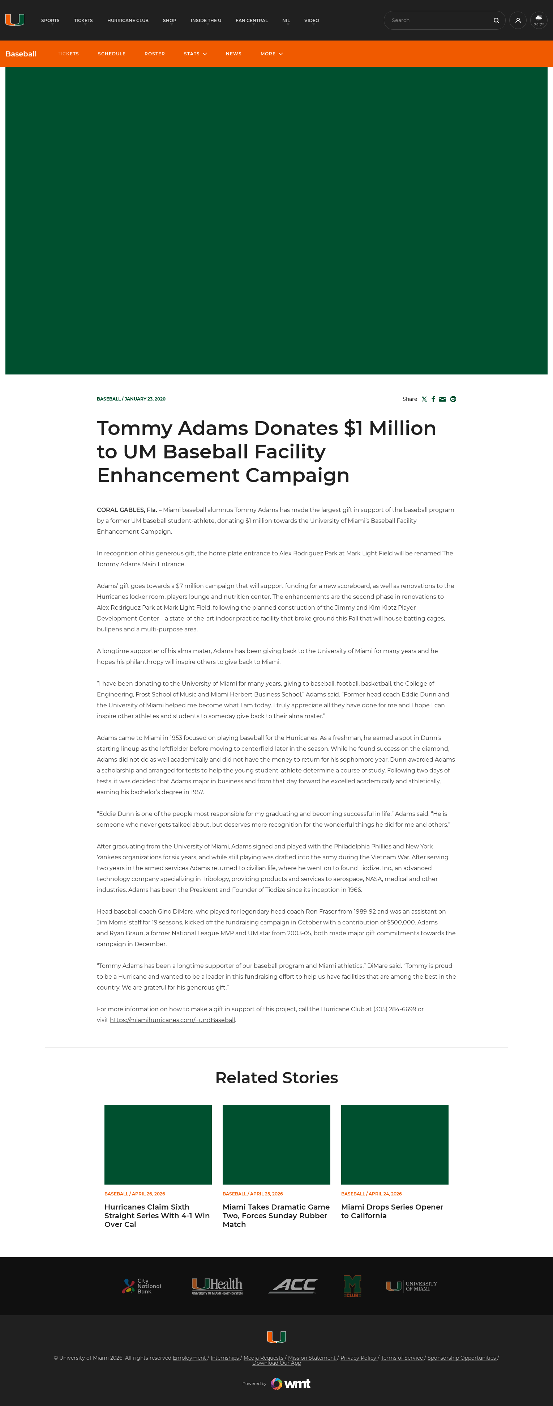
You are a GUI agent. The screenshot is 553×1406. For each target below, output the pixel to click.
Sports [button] (50, 20)
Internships (225, 1358)
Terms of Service (402, 1358)
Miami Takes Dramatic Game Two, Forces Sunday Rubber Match (276, 1216)
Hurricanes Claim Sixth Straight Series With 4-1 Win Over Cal (157, 1216)
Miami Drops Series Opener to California (392, 1211)
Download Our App (276, 1363)
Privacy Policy (359, 1358)
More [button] (268, 53)
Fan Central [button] (252, 20)
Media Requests (264, 1358)
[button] (518, 20)
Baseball (21, 54)
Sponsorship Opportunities (462, 1358)
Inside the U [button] (206, 20)
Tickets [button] (83, 20)
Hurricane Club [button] (128, 20)
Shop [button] (169, 20)
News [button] (234, 53)
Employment (190, 1358)
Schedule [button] (112, 53)
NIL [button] (286, 20)
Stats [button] (192, 53)
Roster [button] (155, 53)
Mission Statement (312, 1358)
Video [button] (311, 20)
